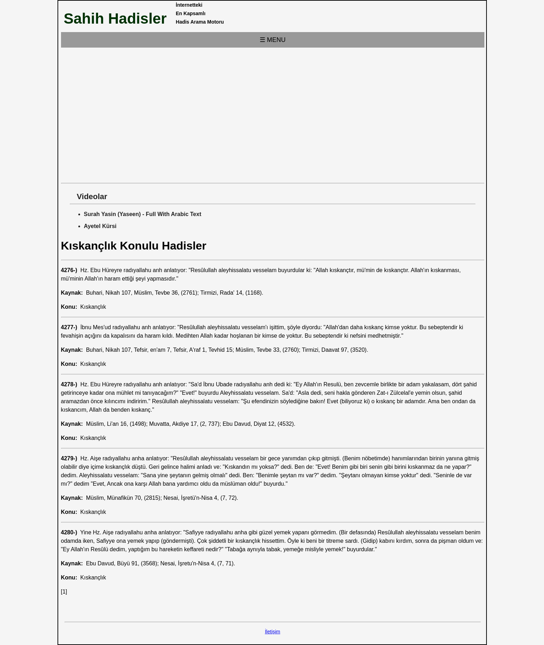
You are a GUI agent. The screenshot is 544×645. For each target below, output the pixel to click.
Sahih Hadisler (115, 18)
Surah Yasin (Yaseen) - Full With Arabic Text (142, 214)
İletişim (272, 631)
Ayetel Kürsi (100, 226)
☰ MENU (273, 39)
